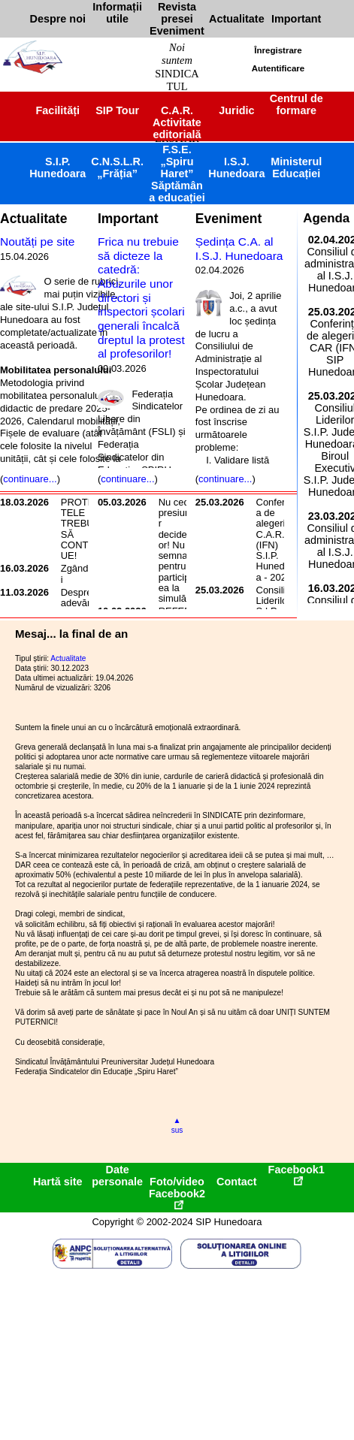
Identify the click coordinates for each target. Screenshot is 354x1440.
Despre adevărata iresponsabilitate (82, 608)
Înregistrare (277, 50)
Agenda (326, 218)
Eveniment (228, 218)
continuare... (29, 479)
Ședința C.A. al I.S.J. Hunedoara (239, 248)
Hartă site (58, 1182)
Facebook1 (296, 1174)
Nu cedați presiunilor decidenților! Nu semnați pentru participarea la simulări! (179, 550)
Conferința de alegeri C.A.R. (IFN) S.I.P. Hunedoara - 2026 (277, 540)
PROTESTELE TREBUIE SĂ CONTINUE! (82, 529)
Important (128, 218)
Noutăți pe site (37, 241)
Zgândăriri (81, 573)
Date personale (117, 1176)
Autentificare (278, 68)
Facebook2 (177, 1198)
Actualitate (33, 218)
